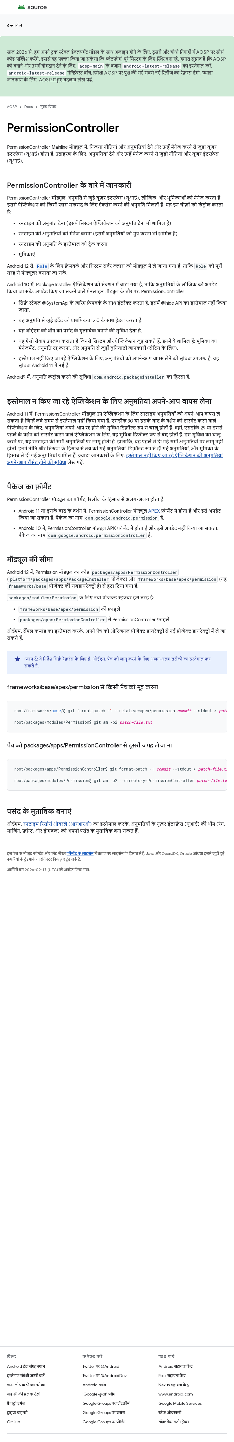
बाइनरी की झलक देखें (23, 1394)
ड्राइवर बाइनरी (17, 1412)
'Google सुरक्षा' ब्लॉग (99, 1394)
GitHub (13, 1421)
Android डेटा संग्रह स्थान (26, 1366)
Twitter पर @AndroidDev (105, 1375)
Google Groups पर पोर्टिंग (104, 1421)
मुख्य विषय (48, 106)
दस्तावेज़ (15, 25)
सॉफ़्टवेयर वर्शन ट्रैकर (173, 1421)
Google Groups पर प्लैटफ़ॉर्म (106, 1403)
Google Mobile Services (180, 1403)
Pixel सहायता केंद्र (172, 1375)
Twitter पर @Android (101, 1366)
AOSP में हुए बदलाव (57, 80)
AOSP (12, 106)
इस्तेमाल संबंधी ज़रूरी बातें (26, 1375)
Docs (28, 106)
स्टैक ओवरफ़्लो (169, 1412)
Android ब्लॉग (94, 1384)
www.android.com (175, 1394)
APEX (154, 511)
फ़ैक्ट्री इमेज (16, 1403)
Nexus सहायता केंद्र (173, 1384)
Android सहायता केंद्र (175, 1366)
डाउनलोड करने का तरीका (26, 1384)
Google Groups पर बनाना (104, 1412)
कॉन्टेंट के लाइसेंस (80, 853)
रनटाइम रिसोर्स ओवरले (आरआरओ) (57, 824)
